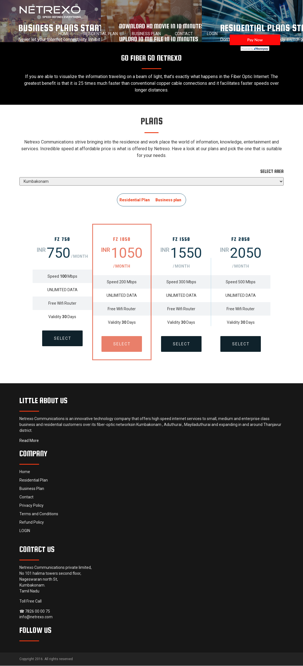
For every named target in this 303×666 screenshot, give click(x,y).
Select (62, 338)
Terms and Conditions (38, 514)
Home (63, 33)
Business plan (168, 200)
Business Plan (146, 33)
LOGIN (212, 33)
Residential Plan (100, 33)
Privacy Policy (31, 505)
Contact (184, 33)
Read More (29, 441)
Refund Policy (31, 522)
